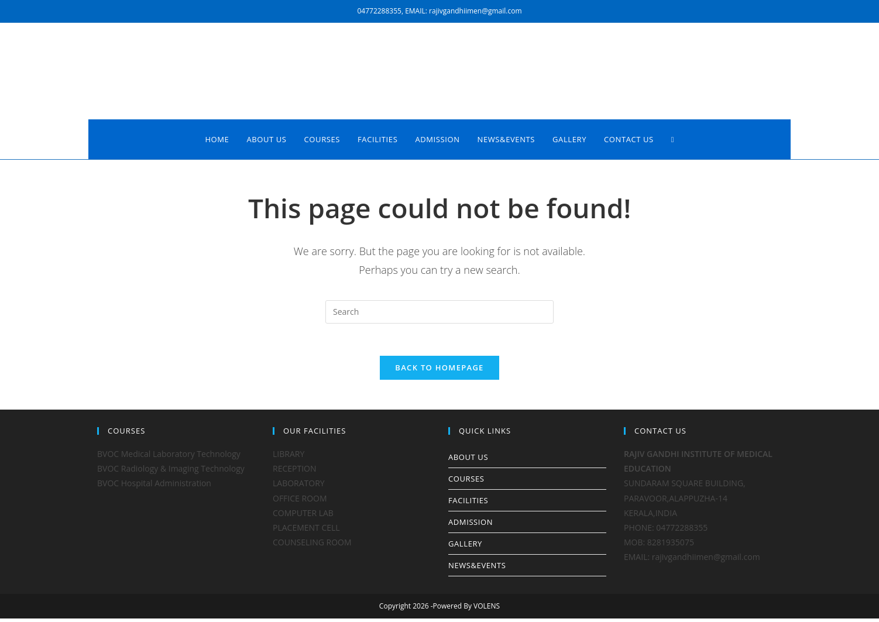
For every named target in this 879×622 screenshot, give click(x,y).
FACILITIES (468, 504)
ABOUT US (468, 460)
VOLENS (486, 609)
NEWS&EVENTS (477, 568)
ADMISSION (470, 525)
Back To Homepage (439, 371)
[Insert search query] (439, 312)
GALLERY (465, 547)
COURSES (466, 482)
